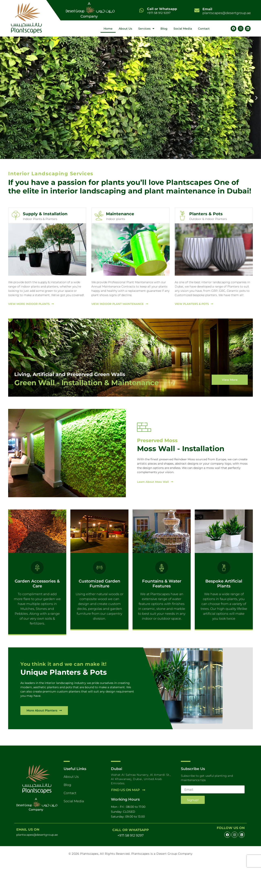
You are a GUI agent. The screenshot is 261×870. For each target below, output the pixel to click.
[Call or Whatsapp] (141, 10)
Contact (204, 28)
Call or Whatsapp (162, 9)
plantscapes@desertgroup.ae (226, 11)
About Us (125, 28)
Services (146, 28)
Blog (163, 28)
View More (229, 381)
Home (108, 28)
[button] (4, 97)
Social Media (183, 28)
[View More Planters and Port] (46, 719)
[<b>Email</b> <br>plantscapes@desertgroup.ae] (196, 10)
